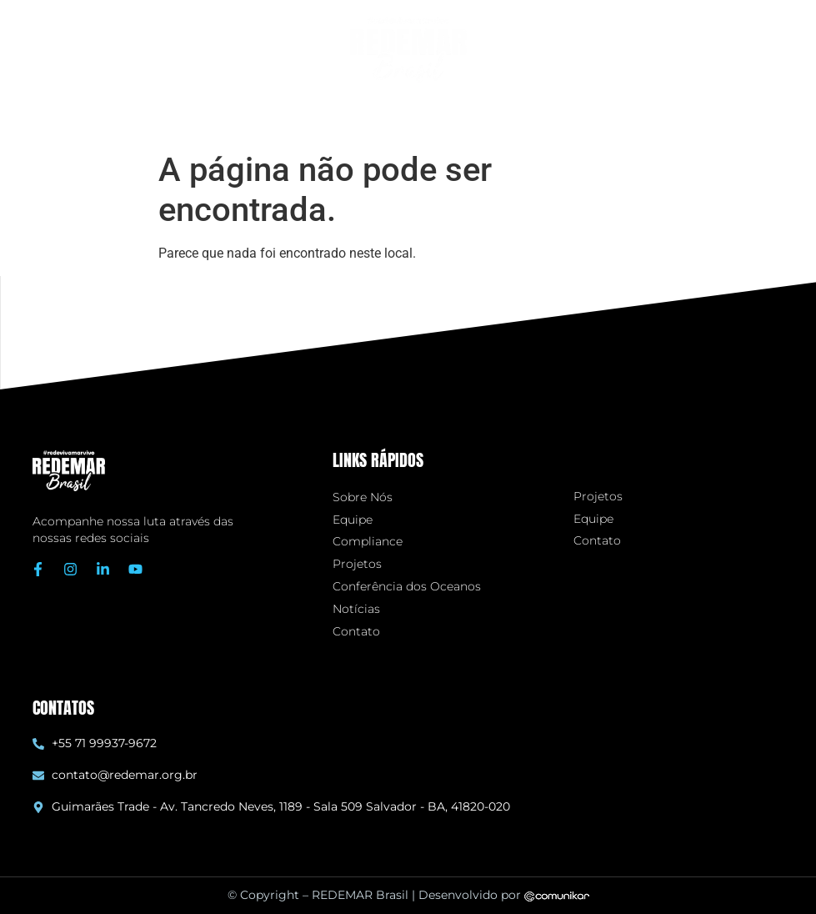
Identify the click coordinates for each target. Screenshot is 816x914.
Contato (356, 632)
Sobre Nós (363, 497)
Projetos (357, 564)
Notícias (356, 609)
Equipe (353, 520)
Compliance (368, 542)
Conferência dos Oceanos (407, 587)
